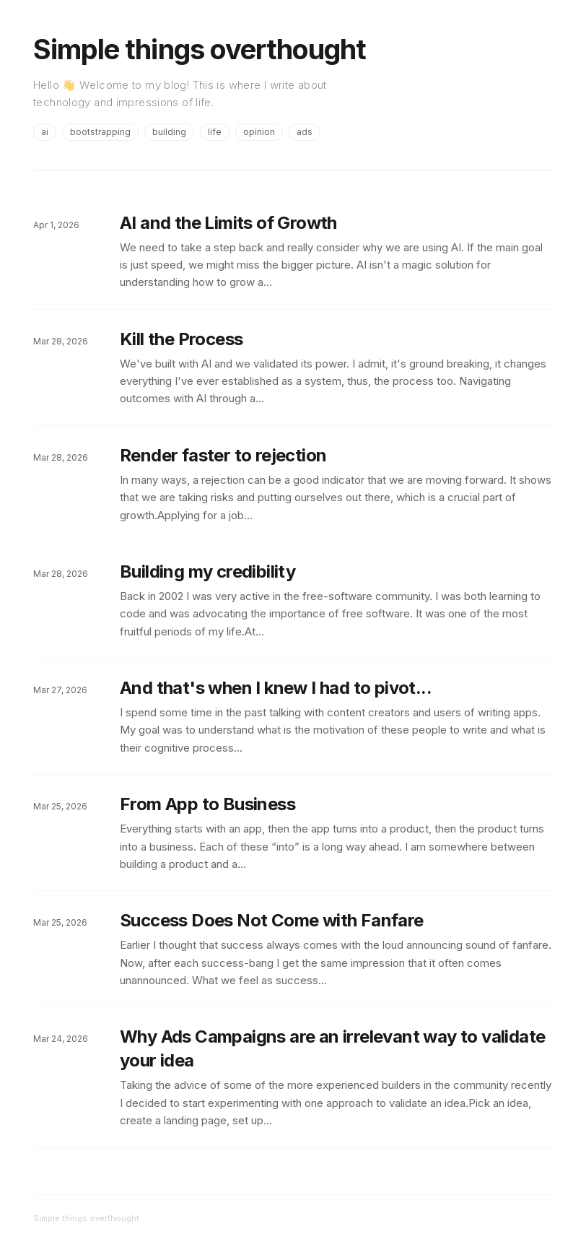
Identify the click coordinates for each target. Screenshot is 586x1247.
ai (44, 131)
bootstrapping (100, 131)
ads (304, 131)
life (215, 131)
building (169, 131)
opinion (259, 131)
